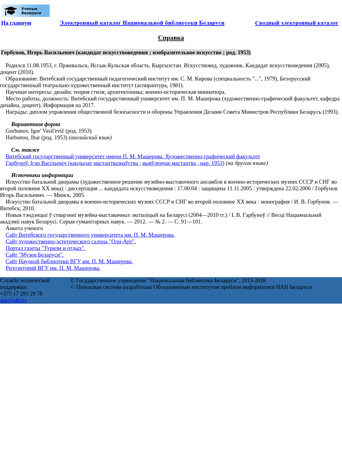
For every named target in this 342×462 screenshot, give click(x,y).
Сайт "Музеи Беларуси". (35, 255)
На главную (16, 23)
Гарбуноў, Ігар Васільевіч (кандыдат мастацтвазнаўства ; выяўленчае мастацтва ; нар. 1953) (115, 163)
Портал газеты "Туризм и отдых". (46, 248)
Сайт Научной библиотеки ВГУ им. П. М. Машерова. (69, 261)
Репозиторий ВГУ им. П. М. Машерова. (53, 268)
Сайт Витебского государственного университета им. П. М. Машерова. (90, 235)
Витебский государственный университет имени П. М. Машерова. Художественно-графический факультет (133, 156)
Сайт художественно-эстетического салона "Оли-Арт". (71, 241)
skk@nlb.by (13, 300)
